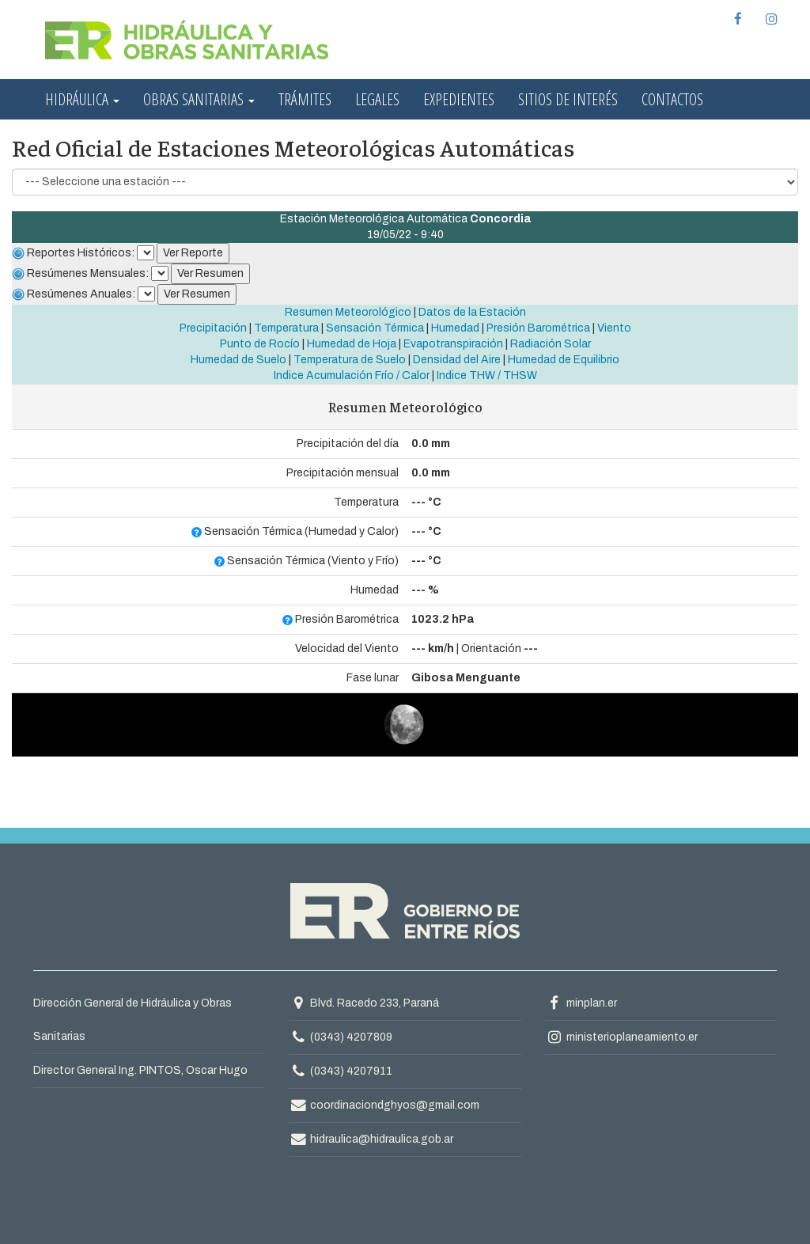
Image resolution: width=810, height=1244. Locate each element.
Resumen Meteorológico (348, 312)
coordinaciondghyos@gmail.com (384, 1105)
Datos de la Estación (472, 312)
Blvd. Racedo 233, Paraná (364, 1003)
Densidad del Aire (457, 360)
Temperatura (286, 328)
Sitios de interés (568, 99)
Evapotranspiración (453, 344)
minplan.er (581, 1003)
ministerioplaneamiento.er (621, 1037)
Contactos (672, 99)
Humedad (455, 328)
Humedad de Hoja (351, 344)
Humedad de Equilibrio (563, 360)
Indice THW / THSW (487, 375)
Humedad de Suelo (238, 360)
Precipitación (213, 328)
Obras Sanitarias (199, 99)
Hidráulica (82, 99)
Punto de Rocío (260, 344)
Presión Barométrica (538, 328)
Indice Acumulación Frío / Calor (352, 375)
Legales (377, 99)
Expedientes (458, 99)
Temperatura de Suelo (349, 360)
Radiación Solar (550, 344)
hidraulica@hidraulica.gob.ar (371, 1139)
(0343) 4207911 (351, 1071)
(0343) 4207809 (351, 1037)
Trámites (304, 99)
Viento (614, 328)
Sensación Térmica (375, 328)
